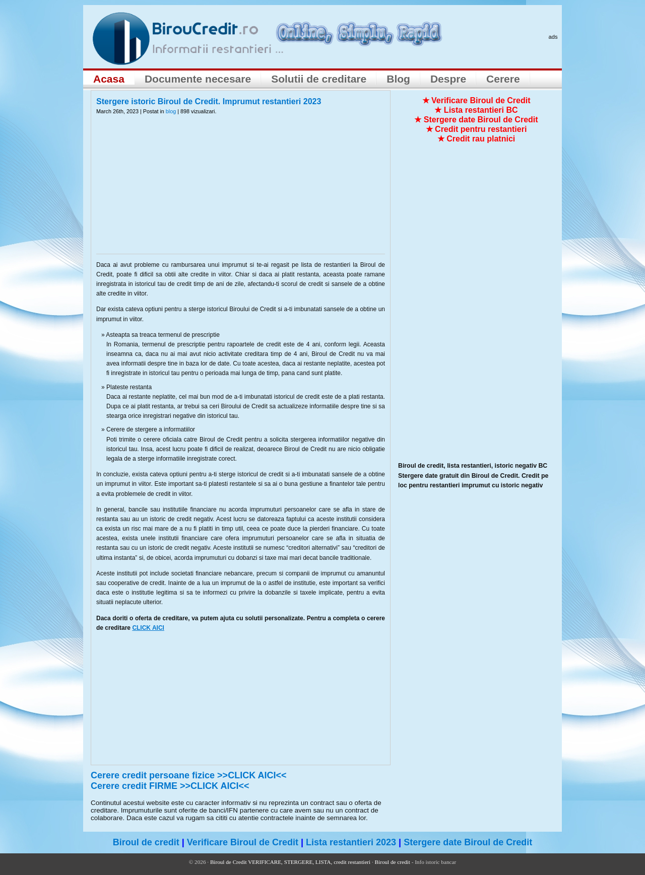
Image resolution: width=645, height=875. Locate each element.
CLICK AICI (148, 627)
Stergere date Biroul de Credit (468, 842)
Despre (448, 79)
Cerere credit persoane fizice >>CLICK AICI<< (189, 775)
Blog (398, 79)
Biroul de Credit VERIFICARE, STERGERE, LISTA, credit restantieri (290, 862)
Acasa (108, 79)
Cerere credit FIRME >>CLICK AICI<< (170, 786)
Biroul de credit (146, 842)
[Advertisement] (240, 191)
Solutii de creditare (318, 79)
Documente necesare (198, 79)
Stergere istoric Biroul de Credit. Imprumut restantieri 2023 (208, 101)
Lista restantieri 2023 (351, 842)
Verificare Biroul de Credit (242, 842)
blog (171, 111)
